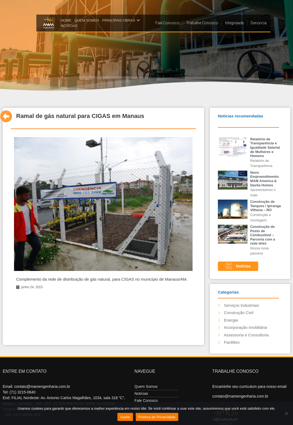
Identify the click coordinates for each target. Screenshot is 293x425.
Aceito (125, 417)
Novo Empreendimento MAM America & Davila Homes (264, 178)
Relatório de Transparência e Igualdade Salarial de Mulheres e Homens (265, 147)
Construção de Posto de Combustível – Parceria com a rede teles (262, 235)
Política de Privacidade (157, 417)
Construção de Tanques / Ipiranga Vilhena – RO (265, 206)
